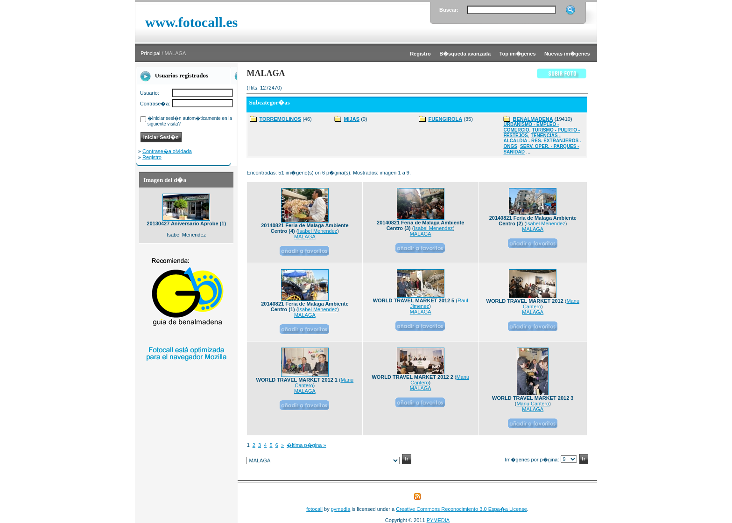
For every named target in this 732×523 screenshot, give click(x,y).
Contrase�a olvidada (167, 151)
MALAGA (305, 236)
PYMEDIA (438, 520)
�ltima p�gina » (306, 445)
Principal (150, 53)
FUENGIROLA (445, 119)
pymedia (341, 509)
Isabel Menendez (318, 231)
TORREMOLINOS (280, 119)
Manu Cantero (532, 403)
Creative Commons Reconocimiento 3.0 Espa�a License (461, 509)
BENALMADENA (533, 119)
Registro (152, 157)
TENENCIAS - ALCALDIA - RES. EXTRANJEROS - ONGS (542, 141)
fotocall (314, 509)
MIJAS (351, 119)
